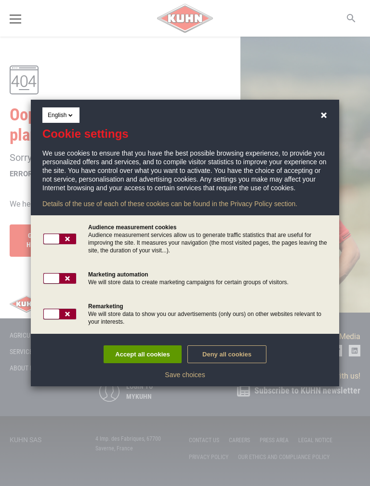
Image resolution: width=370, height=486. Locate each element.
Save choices (185, 375)
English (61, 115)
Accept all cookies (142, 354)
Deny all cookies (226, 354)
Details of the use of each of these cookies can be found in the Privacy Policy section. (169, 204)
